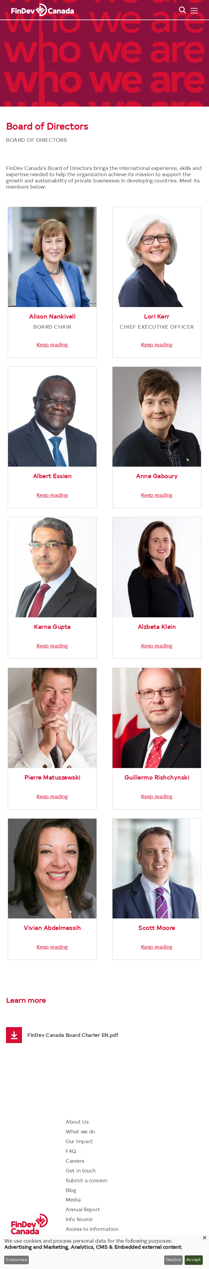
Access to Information (92, 1229)
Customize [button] (16, 1260)
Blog (71, 1190)
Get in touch (80, 1171)
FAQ (71, 1151)
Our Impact (79, 1141)
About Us (77, 1122)
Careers (75, 1161)
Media (73, 1200)
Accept (193, 1260)
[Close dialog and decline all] (204, 1238)
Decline (173, 1260)
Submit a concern (86, 1180)
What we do (80, 1132)
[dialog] (104, 1252)
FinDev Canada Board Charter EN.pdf (72, 1035)
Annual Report (83, 1209)
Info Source (79, 1219)
